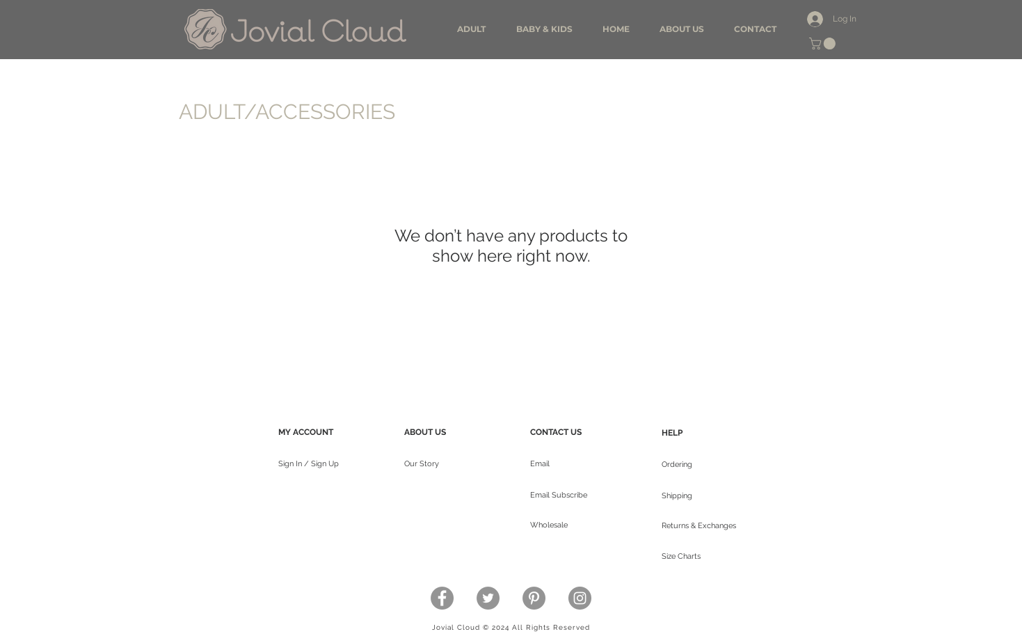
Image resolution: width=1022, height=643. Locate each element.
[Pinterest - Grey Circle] (533, 598)
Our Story (421, 463)
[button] (823, 43)
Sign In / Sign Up (308, 463)
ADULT (211, 112)
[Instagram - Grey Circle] (579, 598)
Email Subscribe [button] (558, 495)
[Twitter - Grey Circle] (488, 598)
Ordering (677, 464)
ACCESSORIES (325, 112)
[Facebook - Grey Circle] (442, 598)
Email (540, 463)
